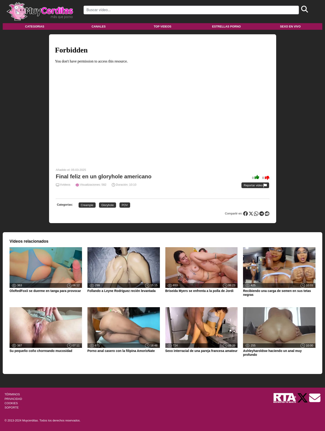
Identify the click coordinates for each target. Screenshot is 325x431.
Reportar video (255, 185)
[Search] (191, 10)
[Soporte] (314, 397)
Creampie (87, 205)
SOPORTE (12, 407)
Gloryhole (107, 205)
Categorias (34, 26)
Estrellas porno (226, 26)
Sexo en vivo (290, 26)
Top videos (162, 26)
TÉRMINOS (12, 394)
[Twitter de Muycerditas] (303, 397)
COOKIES (11, 403)
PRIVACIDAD (13, 399)
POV (125, 205)
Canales (99, 26)
